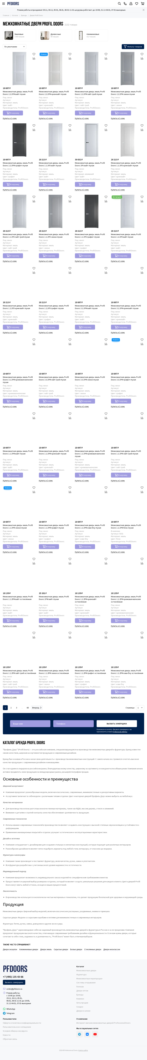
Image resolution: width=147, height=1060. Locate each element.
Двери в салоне (83, 1010)
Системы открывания (85, 982)
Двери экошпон (10, 949)
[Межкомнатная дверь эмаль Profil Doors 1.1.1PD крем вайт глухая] (127, 140)
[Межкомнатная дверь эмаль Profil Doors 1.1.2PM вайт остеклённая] (19, 573)
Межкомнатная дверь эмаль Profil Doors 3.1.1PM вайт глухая (90, 307)
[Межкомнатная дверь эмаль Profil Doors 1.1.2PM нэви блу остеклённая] (127, 647)
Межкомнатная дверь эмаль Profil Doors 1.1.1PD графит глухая (90, 235)
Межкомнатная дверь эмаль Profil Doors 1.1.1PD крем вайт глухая (126, 164)
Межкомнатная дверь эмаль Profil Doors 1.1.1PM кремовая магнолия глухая (90, 454)
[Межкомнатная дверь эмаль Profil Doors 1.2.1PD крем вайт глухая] (19, 282)
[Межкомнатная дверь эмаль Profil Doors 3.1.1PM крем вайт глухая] (127, 282)
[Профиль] (131, 3)
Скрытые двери (61, 949)
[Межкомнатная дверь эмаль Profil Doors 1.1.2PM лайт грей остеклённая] (19, 647)
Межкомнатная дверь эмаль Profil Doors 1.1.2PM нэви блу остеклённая (127, 671)
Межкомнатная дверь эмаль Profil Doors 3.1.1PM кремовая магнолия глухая (18, 380)
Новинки (80, 998)
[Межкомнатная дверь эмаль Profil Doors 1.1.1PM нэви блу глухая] (91, 502)
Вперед (36, 707)
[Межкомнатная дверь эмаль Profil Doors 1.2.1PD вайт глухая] (127, 211)
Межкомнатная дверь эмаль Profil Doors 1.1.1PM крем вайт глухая (54, 452)
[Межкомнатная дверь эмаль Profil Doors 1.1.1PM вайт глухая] (19, 428)
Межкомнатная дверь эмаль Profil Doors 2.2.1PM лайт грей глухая (90, 92)
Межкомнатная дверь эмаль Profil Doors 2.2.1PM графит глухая (18, 164)
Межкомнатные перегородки (89, 978)
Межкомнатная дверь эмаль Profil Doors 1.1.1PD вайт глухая (54, 164)
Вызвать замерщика (117, 723)
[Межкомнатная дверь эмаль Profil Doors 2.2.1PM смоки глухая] (127, 68)
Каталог (15, 15)
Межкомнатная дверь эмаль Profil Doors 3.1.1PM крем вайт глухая (126, 307)
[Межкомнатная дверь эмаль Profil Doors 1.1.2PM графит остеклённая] (91, 647)
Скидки (79, 1006)
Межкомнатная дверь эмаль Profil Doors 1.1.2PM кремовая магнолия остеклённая (126, 599)
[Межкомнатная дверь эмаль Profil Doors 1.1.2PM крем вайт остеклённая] (91, 573)
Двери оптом (82, 990)
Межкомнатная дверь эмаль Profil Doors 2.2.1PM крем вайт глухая (54, 92)
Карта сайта (83, 1050)
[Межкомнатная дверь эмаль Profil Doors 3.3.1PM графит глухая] (127, 354)
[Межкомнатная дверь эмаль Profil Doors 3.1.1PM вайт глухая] (91, 282)
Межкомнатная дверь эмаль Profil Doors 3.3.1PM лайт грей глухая (54, 378)
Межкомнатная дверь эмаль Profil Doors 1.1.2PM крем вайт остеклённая (90, 599)
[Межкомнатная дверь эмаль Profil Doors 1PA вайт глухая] (91, 140)
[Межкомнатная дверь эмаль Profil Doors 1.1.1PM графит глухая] (55, 502)
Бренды (24, 15)
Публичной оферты (120, 732)
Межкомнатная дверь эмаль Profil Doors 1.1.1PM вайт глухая (18, 452)
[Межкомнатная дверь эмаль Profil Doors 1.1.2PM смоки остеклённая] (55, 647)
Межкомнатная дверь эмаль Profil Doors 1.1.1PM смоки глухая (18, 526)
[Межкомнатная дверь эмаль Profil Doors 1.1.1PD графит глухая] (91, 211)
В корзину (13, 113)
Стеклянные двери (92, 949)
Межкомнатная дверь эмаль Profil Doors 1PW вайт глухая (54, 597)
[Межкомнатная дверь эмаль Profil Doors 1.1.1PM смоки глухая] (19, 502)
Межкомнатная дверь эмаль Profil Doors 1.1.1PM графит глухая (54, 526)
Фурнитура (81, 974)
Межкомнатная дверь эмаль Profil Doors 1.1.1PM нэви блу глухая (90, 526)
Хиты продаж (82, 1002)
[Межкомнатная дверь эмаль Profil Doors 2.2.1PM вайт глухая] (19, 68)
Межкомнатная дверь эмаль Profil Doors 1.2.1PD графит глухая (54, 307)
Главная (6, 15)
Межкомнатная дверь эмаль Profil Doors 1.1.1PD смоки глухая (54, 235)
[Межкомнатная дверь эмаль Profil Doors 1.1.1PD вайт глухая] (55, 140)
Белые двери (76, 949)
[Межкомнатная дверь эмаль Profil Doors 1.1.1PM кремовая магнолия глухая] (91, 428)
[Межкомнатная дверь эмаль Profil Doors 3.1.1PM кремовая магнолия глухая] (19, 354)
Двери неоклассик (111, 949)
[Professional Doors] (13, 3)
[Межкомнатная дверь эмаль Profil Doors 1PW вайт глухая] (55, 573)
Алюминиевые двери (28, 949)
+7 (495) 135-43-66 (13, 976)
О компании (81, 1019)
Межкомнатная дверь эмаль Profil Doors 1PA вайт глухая (90, 164)
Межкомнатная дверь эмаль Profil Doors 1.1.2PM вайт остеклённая (18, 597)
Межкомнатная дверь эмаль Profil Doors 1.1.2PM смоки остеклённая (54, 671)
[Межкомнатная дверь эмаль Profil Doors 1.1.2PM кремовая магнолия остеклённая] (127, 573)
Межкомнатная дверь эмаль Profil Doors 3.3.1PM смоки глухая (90, 378)
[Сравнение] (34, 58)
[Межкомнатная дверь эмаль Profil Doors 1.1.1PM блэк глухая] (127, 502)
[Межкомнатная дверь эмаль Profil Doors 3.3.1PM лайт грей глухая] (55, 354)
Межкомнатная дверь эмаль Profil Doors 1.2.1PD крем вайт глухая (18, 307)
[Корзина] (143, 3)
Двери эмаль (46, 949)
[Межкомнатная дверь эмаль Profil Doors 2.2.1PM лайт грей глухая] (91, 68)
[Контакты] (125, 3)
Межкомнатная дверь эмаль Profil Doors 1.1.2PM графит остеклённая (90, 671)
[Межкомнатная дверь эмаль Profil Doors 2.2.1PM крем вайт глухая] (55, 68)
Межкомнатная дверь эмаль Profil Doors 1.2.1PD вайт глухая (126, 235)
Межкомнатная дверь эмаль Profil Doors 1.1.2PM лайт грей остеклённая (19, 671)
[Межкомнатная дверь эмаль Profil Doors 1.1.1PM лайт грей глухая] (127, 428)
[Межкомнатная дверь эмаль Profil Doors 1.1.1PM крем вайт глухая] (55, 428)
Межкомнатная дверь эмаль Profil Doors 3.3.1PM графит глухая (126, 378)
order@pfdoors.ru (14, 989)
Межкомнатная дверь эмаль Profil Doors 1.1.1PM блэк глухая (126, 526)
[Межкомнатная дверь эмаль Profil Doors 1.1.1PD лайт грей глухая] (19, 211)
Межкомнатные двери (86, 970)
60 (28, 707)
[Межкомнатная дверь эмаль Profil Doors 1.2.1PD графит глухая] (55, 282)
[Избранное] (137, 3)
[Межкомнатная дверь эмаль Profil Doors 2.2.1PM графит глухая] (19, 140)
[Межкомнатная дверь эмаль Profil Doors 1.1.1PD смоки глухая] (55, 211)
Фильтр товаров (133, 46)
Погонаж (80, 986)
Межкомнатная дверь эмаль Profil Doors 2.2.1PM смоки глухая (126, 92)
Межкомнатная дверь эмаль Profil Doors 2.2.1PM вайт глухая (18, 92)
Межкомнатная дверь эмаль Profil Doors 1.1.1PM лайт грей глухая (126, 452)
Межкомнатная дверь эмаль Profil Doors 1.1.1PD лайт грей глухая (18, 235)
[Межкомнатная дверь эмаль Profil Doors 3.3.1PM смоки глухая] (91, 354)
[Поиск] (119, 3)
